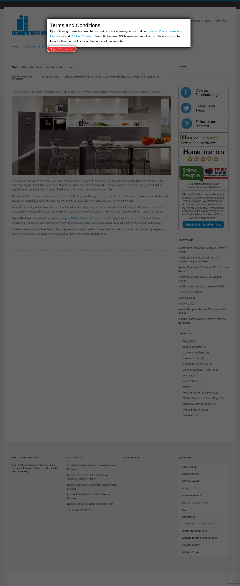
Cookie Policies (81, 36)
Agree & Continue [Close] (61, 49)
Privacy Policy (157, 31)
